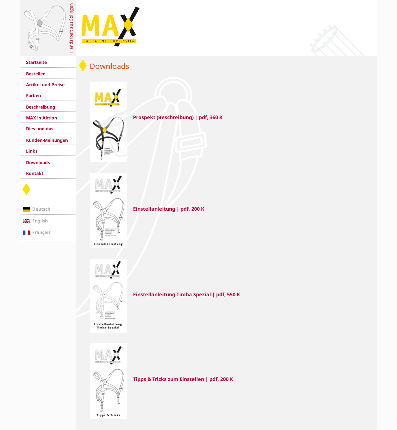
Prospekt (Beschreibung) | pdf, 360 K (178, 117)
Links (32, 151)
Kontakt (34, 173)
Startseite (36, 62)
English (40, 221)
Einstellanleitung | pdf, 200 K (168, 208)
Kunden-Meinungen (47, 140)
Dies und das (39, 129)
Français (41, 232)
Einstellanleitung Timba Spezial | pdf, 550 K (186, 294)
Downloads (38, 162)
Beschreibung (40, 107)
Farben (33, 95)
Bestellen (36, 74)
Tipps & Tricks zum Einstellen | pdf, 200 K (183, 379)
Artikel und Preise (45, 84)
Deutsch (41, 209)
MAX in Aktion (41, 118)
